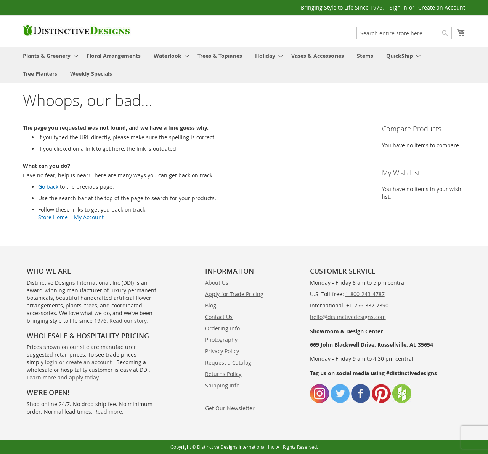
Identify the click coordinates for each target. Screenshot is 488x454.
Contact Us (219, 316)
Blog (210, 305)
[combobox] (404, 33)
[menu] (244, 65)
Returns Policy (223, 374)
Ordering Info (222, 328)
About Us (216, 282)
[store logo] (77, 30)
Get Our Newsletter (230, 408)
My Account (89, 217)
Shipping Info (222, 385)
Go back (48, 186)
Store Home (53, 217)
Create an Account (441, 7)
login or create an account (78, 362)
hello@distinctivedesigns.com (348, 316)
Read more (108, 411)
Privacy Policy (222, 351)
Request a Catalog (228, 362)
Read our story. (128, 320)
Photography (221, 339)
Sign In (398, 7)
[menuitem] (48, 56)
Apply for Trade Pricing (234, 294)
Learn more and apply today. (63, 377)
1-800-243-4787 (365, 294)
